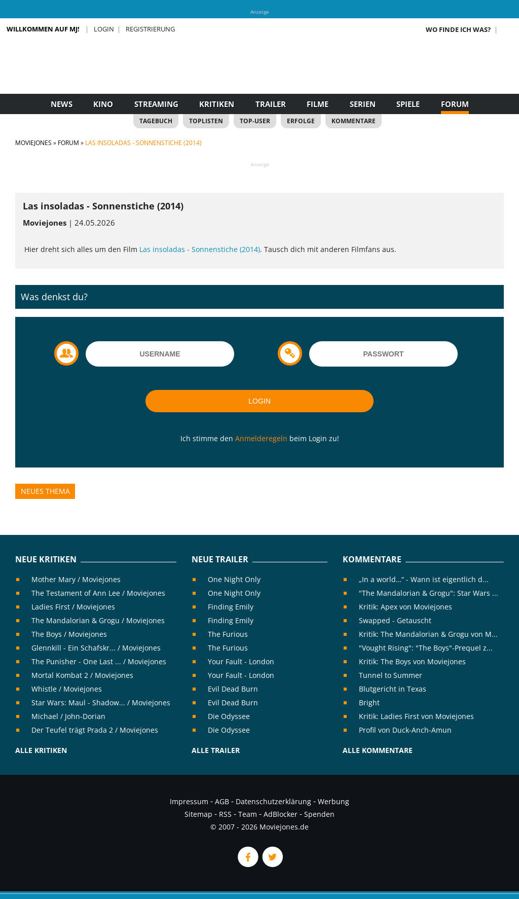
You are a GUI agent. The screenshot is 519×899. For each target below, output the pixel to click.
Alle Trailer (216, 750)
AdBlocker (281, 814)
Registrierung (150, 28)
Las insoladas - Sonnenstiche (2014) (199, 249)
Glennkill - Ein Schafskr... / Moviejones (96, 648)
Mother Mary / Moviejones (76, 579)
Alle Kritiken (41, 750)
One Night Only (234, 579)
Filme (317, 104)
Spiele (408, 104)
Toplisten (206, 121)
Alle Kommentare (378, 750)
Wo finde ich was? (458, 29)
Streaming (156, 104)
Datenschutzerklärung (273, 801)
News (61, 104)
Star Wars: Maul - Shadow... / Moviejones (100, 702)
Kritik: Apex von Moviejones (405, 607)
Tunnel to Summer (390, 675)
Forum (455, 104)
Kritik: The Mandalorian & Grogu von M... (428, 634)
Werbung (333, 801)
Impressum (189, 801)
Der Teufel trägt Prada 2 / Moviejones (94, 730)
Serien (363, 104)
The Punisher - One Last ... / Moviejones (98, 661)
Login (104, 28)
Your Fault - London (241, 661)
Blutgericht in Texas (392, 689)
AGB (222, 801)
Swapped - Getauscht (395, 620)
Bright (369, 702)
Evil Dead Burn (233, 689)
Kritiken (216, 104)
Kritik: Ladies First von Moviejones (416, 716)
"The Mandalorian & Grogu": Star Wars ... (428, 593)
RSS (225, 814)
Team (247, 814)
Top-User (255, 121)
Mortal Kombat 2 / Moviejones (82, 675)
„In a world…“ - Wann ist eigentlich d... (424, 579)
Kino (103, 104)
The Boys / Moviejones (69, 634)
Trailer (270, 104)
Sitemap (198, 814)
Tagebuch (155, 121)
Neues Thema (45, 491)
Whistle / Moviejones (66, 689)
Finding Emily (230, 607)
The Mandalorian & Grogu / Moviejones (98, 620)
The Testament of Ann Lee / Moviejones (98, 593)
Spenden (319, 814)
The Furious (228, 634)
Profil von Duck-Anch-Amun (405, 730)
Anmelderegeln (261, 438)
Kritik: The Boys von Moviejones (412, 661)
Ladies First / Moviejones (73, 607)
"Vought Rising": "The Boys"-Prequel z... (426, 648)
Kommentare (353, 121)
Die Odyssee (229, 716)
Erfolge (301, 121)
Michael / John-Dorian (68, 716)
